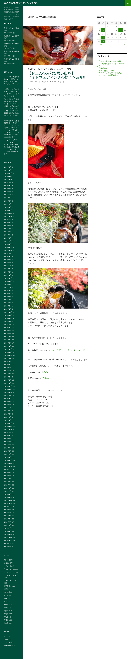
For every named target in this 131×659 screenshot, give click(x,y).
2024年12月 (8, 210)
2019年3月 (7, 414)
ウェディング (32, 69)
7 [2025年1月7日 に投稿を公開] (103, 30)
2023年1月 (7, 275)
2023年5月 (7, 266)
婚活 (5, 589)
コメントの (9, 642)
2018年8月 (7, 436)
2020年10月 (8, 355)
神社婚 (6, 614)
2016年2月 (7, 528)
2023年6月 (7, 263)
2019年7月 (7, 402)
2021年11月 (8, 315)
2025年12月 (8, 173)
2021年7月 (7, 327)
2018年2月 (7, 454)
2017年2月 (7, 491)
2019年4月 (7, 411)
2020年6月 (7, 368)
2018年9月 (7, 432)
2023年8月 (7, 256)
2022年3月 (7, 303)
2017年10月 (8, 466)
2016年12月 (8, 497)
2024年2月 (7, 241)
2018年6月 (7, 442)
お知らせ (7, 560)
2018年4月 (7, 448)
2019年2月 (7, 417)
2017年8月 (7, 473)
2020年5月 (7, 371)
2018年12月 (8, 423)
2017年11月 (8, 463)
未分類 (6, 604)
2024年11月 (8, 213)
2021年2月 (7, 343)
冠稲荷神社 (8, 586)
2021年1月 (7, 346)
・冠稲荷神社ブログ (105, 68)
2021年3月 (7, 340)
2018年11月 (8, 426)
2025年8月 (7, 185)
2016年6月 (7, 516)
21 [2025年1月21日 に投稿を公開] (103, 38)
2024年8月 (7, 223)
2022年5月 (7, 297)
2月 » (124, 45)
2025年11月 (8, 176)
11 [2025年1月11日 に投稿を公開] (121, 30)
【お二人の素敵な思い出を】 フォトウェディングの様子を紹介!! (67, 75)
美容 (5, 617)
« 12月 (100, 45)
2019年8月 (7, 398)
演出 (5, 608)
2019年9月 (7, 395)
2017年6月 (7, 479)
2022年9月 (7, 284)
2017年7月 (7, 476)
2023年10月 (8, 250)
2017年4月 (7, 485)
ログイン (7, 636)
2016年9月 (7, 506)
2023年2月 (7, 272)
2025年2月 (7, 204)
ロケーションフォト (59, 69)
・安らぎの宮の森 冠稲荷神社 (109, 61)
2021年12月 (8, 312)
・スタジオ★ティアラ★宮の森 (109, 73)
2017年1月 (7, 494)
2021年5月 (7, 334)
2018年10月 (8, 429)
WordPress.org (9, 645)
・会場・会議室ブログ (106, 70)
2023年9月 (7, 253)
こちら (45, 372)
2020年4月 (7, 374)
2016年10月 (8, 503)
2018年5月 (7, 445)
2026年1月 (7, 170)
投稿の (7, 639)
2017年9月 (7, 469)
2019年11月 (8, 389)
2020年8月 (7, 361)
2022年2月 (7, 306)
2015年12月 (8, 534)
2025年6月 (7, 192)
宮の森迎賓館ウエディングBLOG (20, 3)
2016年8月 (7, 510)
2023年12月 (8, 247)
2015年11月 (8, 537)
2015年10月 (8, 540)
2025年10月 (8, 179)
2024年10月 (8, 216)
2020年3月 (7, 377)
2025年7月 (7, 189)
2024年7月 (7, 226)
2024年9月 (7, 219)
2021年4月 (7, 337)
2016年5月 (7, 519)
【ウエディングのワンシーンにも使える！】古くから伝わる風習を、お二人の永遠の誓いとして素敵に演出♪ (11, 144)
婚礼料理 (7, 592)
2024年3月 (7, 238)
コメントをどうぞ (58, 82)
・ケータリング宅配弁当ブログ (109, 75)
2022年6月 (7, 294)
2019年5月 (7, 408)
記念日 (6, 623)
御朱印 (6, 595)
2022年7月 (7, 290)
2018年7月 (7, 439)
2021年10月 (8, 318)
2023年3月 (7, 269)
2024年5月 (7, 232)
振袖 (5, 598)
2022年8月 (7, 287)
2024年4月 (7, 235)
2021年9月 (7, 321)
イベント (7, 566)
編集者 (45, 82)
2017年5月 (7, 482)
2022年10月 (8, 281)
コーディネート (9, 572)
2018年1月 (7, 457)
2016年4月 (7, 522)
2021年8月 (7, 324)
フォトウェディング (44, 69)
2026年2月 (7, 167)
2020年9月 (7, 358)
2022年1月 (7, 309)
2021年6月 (7, 331)
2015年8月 (7, 547)
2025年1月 (7, 207)
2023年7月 (7, 260)
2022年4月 (7, 300)
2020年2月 (7, 380)
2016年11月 (8, 500)
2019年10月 (8, 392)
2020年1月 (7, 383)
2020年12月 (8, 349)
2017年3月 (7, 488)
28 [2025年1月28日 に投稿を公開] (103, 41)
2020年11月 (8, 352)
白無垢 (6, 611)
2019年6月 (7, 405)
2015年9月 (7, 544)
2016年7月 (7, 513)
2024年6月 (7, 229)
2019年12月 (8, 386)
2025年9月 (7, 182)
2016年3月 (7, 525)
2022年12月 (8, 278)
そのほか (7, 563)
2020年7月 (7, 365)
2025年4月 (7, 198)
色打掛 (69, 69)
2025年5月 (7, 195)
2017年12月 (8, 460)
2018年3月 (7, 451)
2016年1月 (7, 531)
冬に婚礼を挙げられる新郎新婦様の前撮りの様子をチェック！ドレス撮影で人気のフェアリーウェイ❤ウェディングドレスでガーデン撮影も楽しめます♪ (11, 106)
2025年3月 (7, 201)
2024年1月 (7, 244)
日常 (5, 601)
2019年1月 (7, 420)
